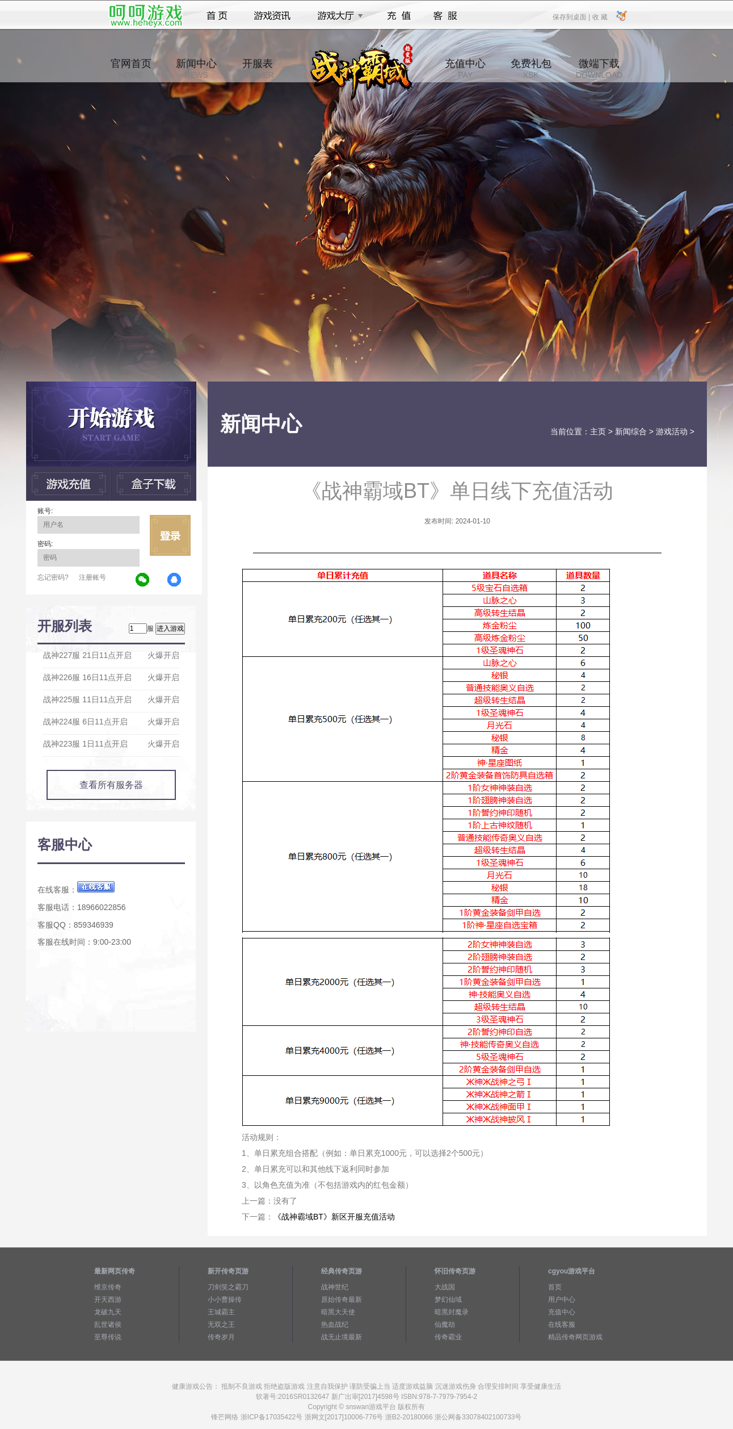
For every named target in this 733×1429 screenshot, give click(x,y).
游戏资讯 (272, 16)
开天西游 (107, 1300)
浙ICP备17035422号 (271, 1417)
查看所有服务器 (111, 785)
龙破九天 (107, 1312)
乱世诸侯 (107, 1325)
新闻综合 (631, 431)
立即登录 (170, 535)
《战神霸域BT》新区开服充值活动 (334, 1216)
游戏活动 (672, 431)
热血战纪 (334, 1325)
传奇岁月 (221, 1337)
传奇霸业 (448, 1337)
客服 (445, 16)
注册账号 (92, 577)
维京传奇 (107, 1287)
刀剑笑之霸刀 (228, 1287)
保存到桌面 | (572, 16)
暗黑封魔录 (452, 1312)
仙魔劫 (445, 1325)
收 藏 (599, 16)
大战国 (445, 1287)
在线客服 (561, 1325)
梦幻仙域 (448, 1300)
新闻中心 (196, 68)
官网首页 (131, 68)
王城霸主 (221, 1312)
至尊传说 (107, 1337)
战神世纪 (334, 1287)
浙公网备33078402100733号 (478, 1417)
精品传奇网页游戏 (575, 1337)
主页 (598, 431)
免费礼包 (531, 68)
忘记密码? (53, 577)
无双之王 (221, 1325)
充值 (398, 16)
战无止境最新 (341, 1337)
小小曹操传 (225, 1300)
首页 (217, 16)
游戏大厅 (337, 16)
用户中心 (561, 1300)
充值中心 (465, 68)
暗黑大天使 (338, 1312)
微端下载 (599, 68)
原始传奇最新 (341, 1300)
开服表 (257, 68)
